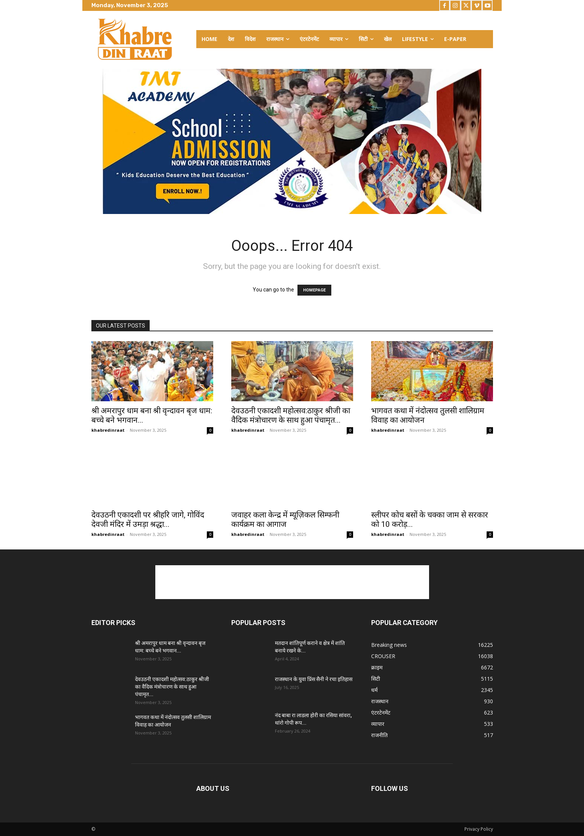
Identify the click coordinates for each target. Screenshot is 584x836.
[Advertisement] (292, 582)
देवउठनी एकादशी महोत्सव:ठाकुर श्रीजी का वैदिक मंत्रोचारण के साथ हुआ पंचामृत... (290, 415)
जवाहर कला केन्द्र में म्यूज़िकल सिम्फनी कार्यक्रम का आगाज (285, 519)
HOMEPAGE (314, 290)
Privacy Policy (478, 829)
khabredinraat (107, 430)
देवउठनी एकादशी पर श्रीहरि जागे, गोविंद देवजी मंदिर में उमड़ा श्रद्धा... (147, 519)
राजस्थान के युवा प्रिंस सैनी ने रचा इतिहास (313, 679)
